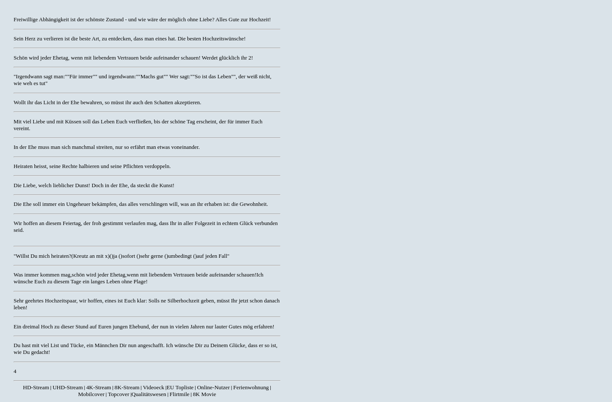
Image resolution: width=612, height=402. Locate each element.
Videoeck (153, 387)
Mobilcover (91, 394)
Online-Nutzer (213, 387)
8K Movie (204, 394)
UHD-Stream (68, 387)
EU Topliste (180, 387)
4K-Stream (98, 387)
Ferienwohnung (251, 387)
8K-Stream (127, 387)
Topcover (118, 394)
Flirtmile (180, 394)
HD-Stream (36, 387)
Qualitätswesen (149, 394)
